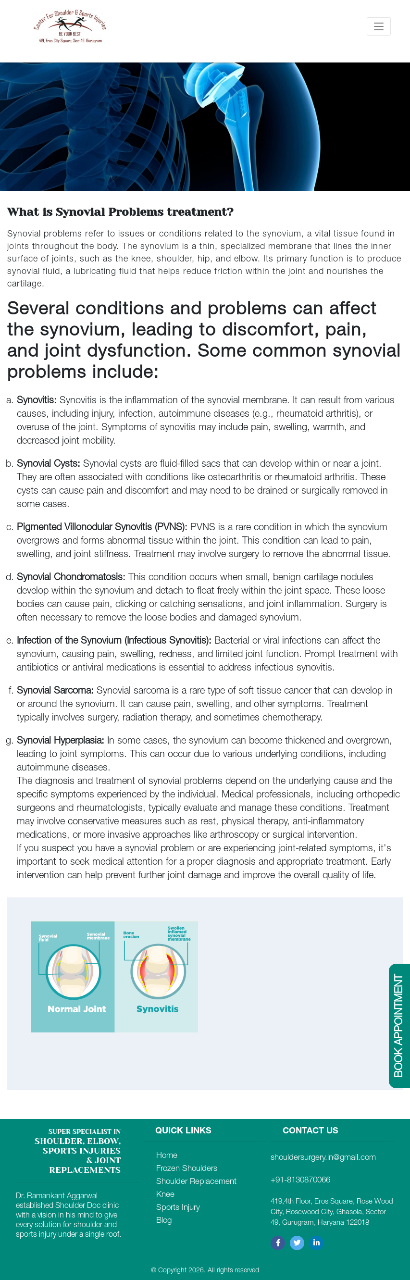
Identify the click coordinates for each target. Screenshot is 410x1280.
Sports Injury (178, 1208)
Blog (164, 1221)
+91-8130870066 (300, 1181)
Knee (165, 1195)
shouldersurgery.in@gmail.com (323, 1158)
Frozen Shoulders (186, 1169)
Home (166, 1156)
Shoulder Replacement (196, 1182)
